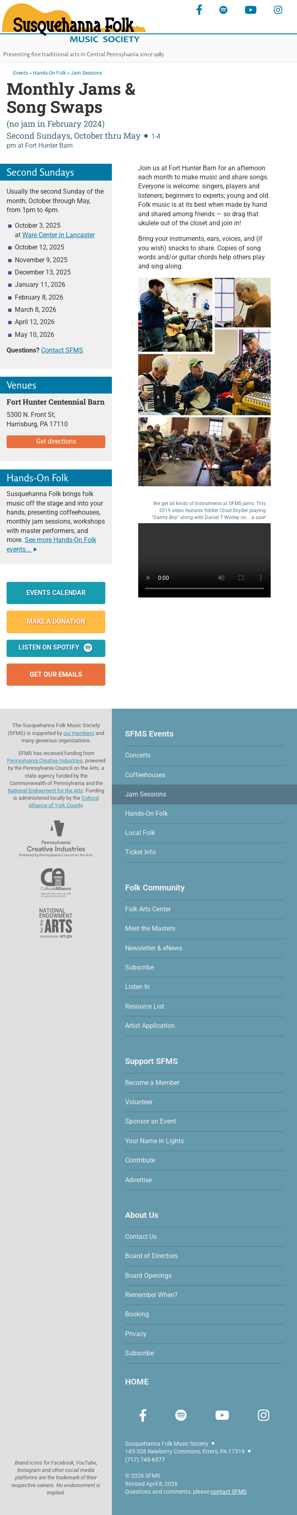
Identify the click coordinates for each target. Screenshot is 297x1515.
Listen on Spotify (56, 647)
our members (78, 733)
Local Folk (140, 833)
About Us (141, 1215)
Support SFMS (151, 1061)
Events (20, 73)
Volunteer (139, 1102)
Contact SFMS (62, 350)
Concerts (138, 755)
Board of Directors (151, 1256)
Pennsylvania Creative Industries (45, 761)
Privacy (135, 1334)
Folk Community (155, 888)
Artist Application (150, 1026)
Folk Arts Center (148, 909)
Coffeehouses (145, 775)
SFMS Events (149, 734)
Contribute (140, 1160)
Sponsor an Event (150, 1121)
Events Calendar (56, 593)
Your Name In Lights (154, 1141)
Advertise (138, 1180)
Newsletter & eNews (153, 948)
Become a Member (152, 1083)
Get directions (56, 441)
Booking (137, 1314)
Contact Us (141, 1236)
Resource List (144, 1006)
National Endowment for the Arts (45, 790)
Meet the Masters (150, 928)
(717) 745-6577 (145, 1459)
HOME (136, 1382)
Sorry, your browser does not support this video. (204, 560)
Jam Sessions (145, 794)
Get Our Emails (56, 674)
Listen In (137, 987)
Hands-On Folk (49, 73)
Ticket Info (140, 852)
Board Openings (148, 1275)
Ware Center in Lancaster (58, 235)
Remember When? (151, 1295)
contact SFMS (228, 1491)
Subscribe (139, 967)
